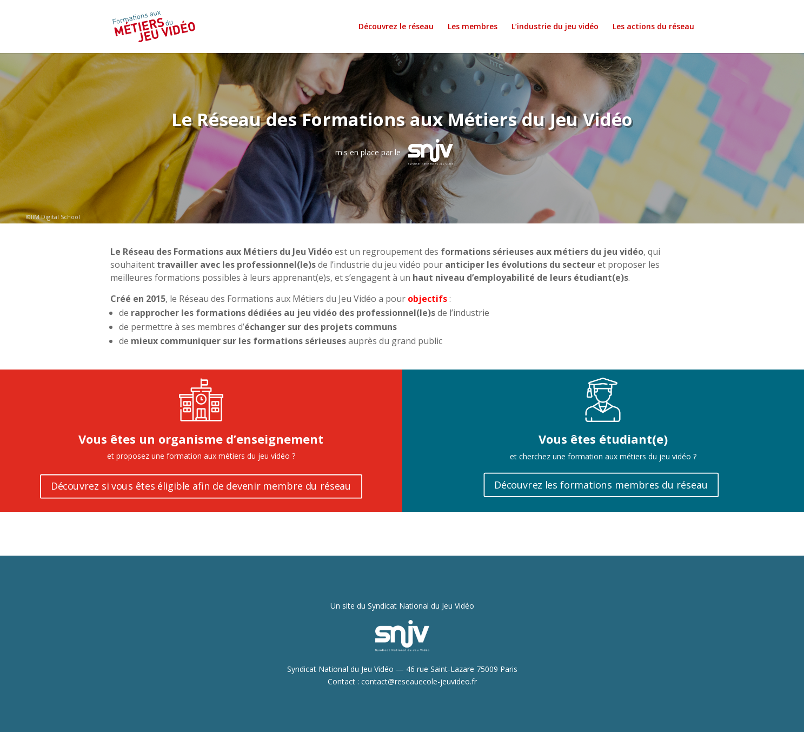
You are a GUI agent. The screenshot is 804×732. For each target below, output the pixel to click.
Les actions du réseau (653, 27)
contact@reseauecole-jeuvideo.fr (419, 681)
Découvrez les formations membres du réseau (601, 484)
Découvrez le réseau (396, 27)
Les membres (472, 27)
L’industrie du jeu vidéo (555, 27)
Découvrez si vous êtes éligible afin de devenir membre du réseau (201, 486)
